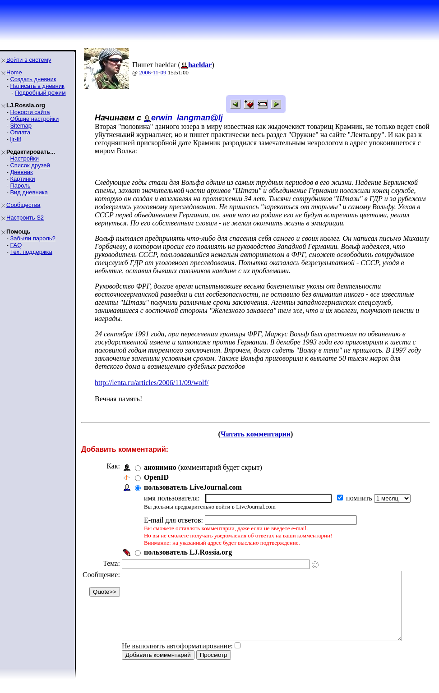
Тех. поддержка (31, 251)
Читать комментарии (259, 434)
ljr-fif (15, 139)
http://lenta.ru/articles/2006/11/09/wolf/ (151, 382)
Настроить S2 (25, 217)
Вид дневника (29, 192)
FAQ (16, 245)
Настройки (24, 158)
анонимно (160, 467)
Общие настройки (34, 118)
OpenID (156, 477)
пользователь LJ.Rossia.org (188, 552)
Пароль (20, 185)
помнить (360, 498)
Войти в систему (28, 59)
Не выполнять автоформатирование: (177, 659)
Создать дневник (33, 79)
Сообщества (23, 205)
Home (14, 72)
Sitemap (21, 125)
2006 (145, 72)
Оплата (20, 132)
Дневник (21, 172)
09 (163, 72)
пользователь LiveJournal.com (193, 487)
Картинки (22, 178)
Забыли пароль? (32, 238)
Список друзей (30, 165)
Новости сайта (30, 112)
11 (156, 72)
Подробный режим (40, 92)
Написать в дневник (37, 86)
